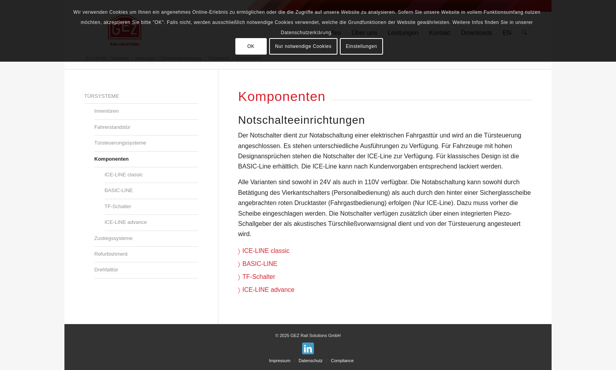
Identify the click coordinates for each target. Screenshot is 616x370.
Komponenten (111, 159)
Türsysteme (101, 96)
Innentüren (106, 111)
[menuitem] (279, 361)
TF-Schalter (258, 276)
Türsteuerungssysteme (120, 143)
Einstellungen (361, 46)
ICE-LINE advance (268, 289)
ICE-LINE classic (266, 250)
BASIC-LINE (259, 263)
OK (251, 46)
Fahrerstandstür (112, 127)
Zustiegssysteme (113, 238)
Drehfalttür (106, 270)
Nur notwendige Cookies (303, 46)
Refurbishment (111, 254)
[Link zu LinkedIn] (308, 348)
